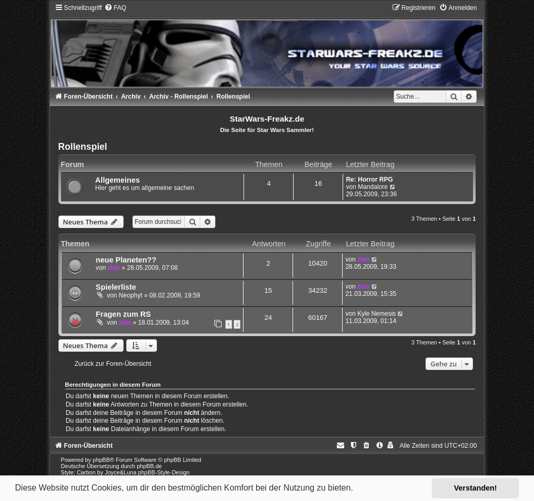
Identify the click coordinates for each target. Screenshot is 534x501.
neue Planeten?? (126, 260)
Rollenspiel (82, 146)
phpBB (101, 460)
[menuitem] (115, 7)
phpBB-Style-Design (164, 472)
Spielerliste (116, 287)
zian (113, 267)
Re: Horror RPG (369, 179)
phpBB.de (149, 466)
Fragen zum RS (123, 314)
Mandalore (372, 186)
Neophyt (130, 295)
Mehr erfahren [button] (383, 487)
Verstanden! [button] (475, 488)
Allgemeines (117, 180)
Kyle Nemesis (376, 313)
